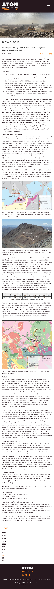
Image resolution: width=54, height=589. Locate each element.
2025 (4, 535)
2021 (3, 547)
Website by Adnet (27, 585)
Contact (38, 579)
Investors (12, 579)
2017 (3, 558)
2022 (4, 544)
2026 (4, 533)
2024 (4, 538)
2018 (4, 555)
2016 (3, 561)
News (27, 579)
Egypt (32, 579)
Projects (20, 579)
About (5, 579)
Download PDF (46, 54)
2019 (3, 552)
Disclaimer (47, 579)
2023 (4, 541)
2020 (4, 549)
